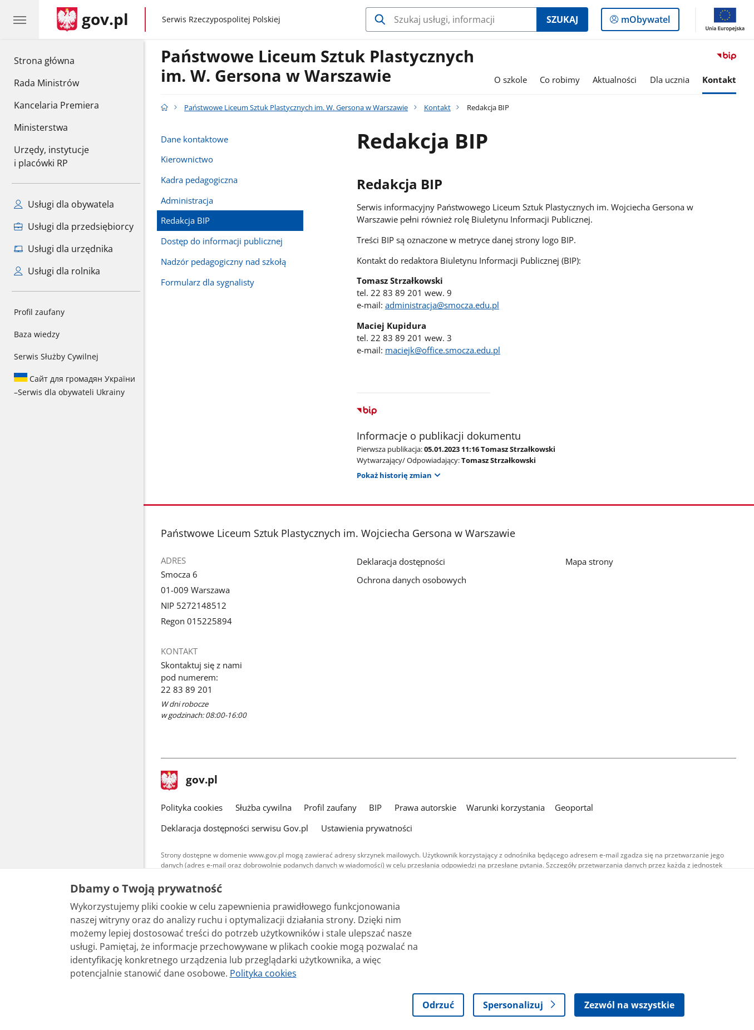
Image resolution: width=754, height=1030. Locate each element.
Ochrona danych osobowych (414, 579)
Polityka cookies (194, 807)
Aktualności (618, 79)
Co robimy (563, 79)
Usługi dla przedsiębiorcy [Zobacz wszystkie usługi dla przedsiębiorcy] (74, 226)
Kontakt (723, 79)
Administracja (190, 200)
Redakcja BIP (188, 220)
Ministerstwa (41, 127)
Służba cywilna (266, 807)
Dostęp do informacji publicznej (224, 241)
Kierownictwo (190, 159)
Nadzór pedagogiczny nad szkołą (226, 261)
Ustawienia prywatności (369, 828)
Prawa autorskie (428, 807)
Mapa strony (592, 561)
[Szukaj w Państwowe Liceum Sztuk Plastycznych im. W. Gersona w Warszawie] (451, 19)
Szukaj (562, 19)
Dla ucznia (672, 79)
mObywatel (644, 21)
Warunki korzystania (508, 807)
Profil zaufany (39, 312)
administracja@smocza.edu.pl (445, 305)
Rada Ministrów (46, 83)
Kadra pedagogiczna (202, 179)
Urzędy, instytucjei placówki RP (51, 156)
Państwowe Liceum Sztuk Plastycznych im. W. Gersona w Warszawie (320, 67)
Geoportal (577, 807)
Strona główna (56, 60)
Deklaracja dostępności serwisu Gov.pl (237, 828)
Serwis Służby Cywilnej (56, 356)
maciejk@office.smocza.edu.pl (445, 350)
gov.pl (192, 781)
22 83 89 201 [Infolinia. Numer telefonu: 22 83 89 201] (189, 689)
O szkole (513, 79)
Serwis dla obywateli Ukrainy (74, 385)
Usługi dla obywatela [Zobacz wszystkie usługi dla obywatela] (64, 204)
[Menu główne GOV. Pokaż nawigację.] (19, 19)
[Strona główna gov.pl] (93, 19)
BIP (378, 807)
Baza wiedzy (37, 334)
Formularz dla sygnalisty (210, 282)
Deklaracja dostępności (403, 561)
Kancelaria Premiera (56, 105)
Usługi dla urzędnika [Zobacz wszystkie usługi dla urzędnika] (63, 249)
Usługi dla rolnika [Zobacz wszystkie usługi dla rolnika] (57, 271)
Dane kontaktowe (197, 139)
